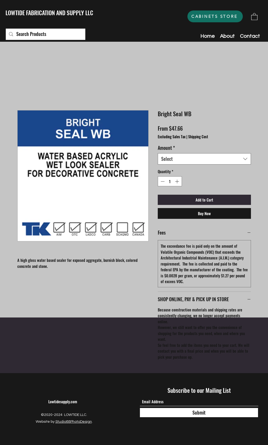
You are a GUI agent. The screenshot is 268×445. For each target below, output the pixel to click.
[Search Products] (45, 34)
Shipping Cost (198, 136)
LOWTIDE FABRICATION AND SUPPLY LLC (49, 12)
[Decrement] (162, 181)
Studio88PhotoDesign (73, 421)
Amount (166, 148)
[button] (254, 16)
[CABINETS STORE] (215, 16)
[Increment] (177, 181)
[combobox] (204, 159)
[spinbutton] (169, 181)
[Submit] (199, 412)
